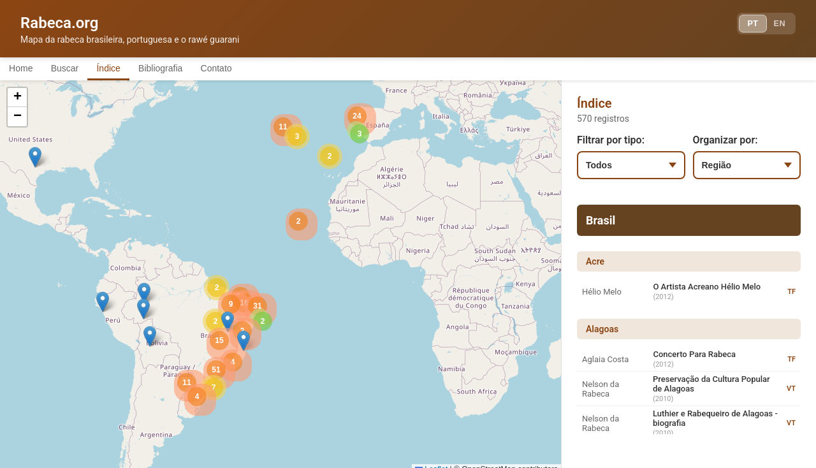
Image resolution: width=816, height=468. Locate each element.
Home (24, 69)
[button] (144, 294)
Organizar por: (725, 142)
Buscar (76, 69)
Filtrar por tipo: (611, 142)
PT (744, 25)
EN (776, 25)
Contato (250, 69)
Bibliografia (186, 69)
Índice (127, 69)
